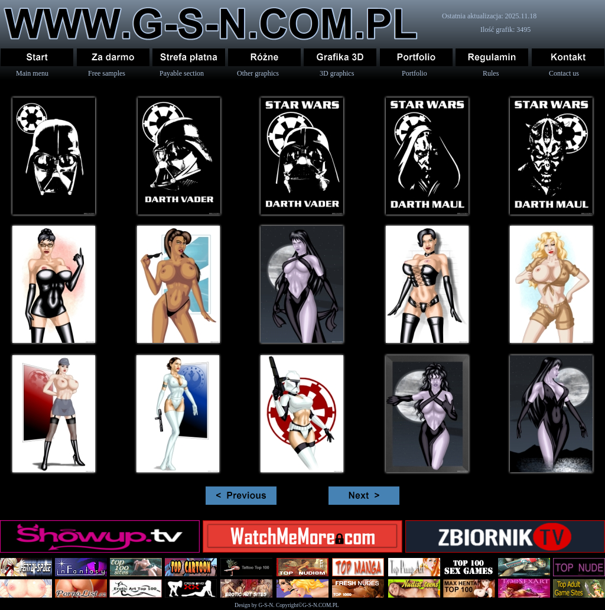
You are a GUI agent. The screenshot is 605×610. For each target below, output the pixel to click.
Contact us (564, 73)
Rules (491, 73)
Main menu (32, 73)
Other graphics (258, 73)
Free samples (106, 73)
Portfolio (414, 73)
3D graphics (337, 73)
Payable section (182, 73)
